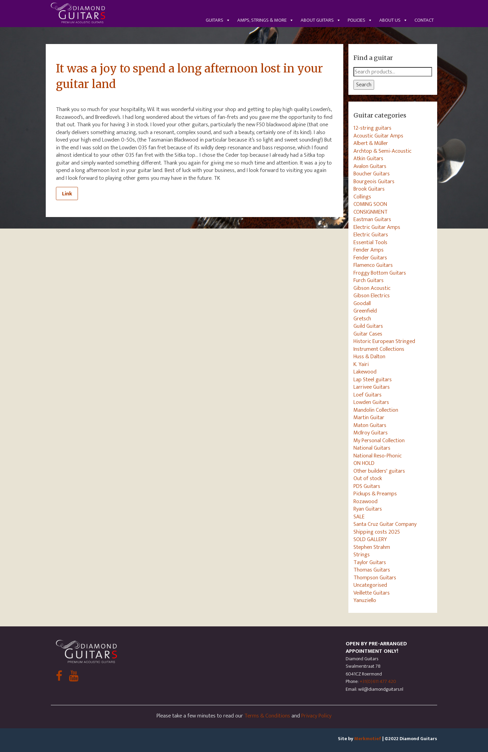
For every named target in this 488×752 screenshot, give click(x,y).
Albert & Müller (370, 143)
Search (363, 84)
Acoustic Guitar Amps (378, 136)
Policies (360, 20)
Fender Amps (368, 250)
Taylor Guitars (369, 562)
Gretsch (362, 318)
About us (393, 20)
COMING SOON (370, 204)
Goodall (362, 303)
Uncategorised (370, 585)
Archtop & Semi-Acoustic (382, 151)
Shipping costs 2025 (376, 532)
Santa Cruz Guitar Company (384, 524)
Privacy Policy (316, 716)
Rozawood (365, 501)
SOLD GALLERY (370, 539)
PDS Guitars (366, 486)
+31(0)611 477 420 (378, 681)
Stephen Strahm (371, 547)
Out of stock (367, 478)
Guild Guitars (368, 326)
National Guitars (371, 448)
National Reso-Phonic (377, 455)
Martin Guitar (368, 417)
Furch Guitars (368, 280)
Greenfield (365, 311)
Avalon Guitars (369, 166)
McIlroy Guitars (370, 432)
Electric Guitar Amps (376, 227)
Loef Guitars (367, 395)
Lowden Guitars (371, 402)
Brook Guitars (369, 189)
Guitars (218, 20)
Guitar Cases (367, 334)
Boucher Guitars (371, 173)
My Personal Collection (379, 440)
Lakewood (365, 372)
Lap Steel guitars (372, 379)
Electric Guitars (370, 234)
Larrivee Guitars (371, 387)
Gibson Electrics (371, 295)
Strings (361, 554)
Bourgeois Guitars (373, 181)
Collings (362, 196)
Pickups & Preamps (375, 493)
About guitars (321, 20)
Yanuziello (364, 600)
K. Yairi (361, 364)
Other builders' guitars (379, 471)
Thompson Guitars (374, 577)
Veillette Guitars (371, 593)
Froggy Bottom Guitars (379, 273)
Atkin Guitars (368, 158)
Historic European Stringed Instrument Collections (384, 345)
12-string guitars (372, 128)
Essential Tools (370, 242)
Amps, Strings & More (265, 20)
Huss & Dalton (369, 356)
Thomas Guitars (371, 570)
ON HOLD (363, 463)
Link (67, 193)
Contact (424, 20)
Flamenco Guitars (373, 265)
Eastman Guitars (372, 219)
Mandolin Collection (375, 410)
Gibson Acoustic (371, 288)
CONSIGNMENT (370, 212)
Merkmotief (367, 739)
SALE (359, 516)
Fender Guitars (370, 257)
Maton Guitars (369, 425)
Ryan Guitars (367, 509)
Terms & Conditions (267, 716)
